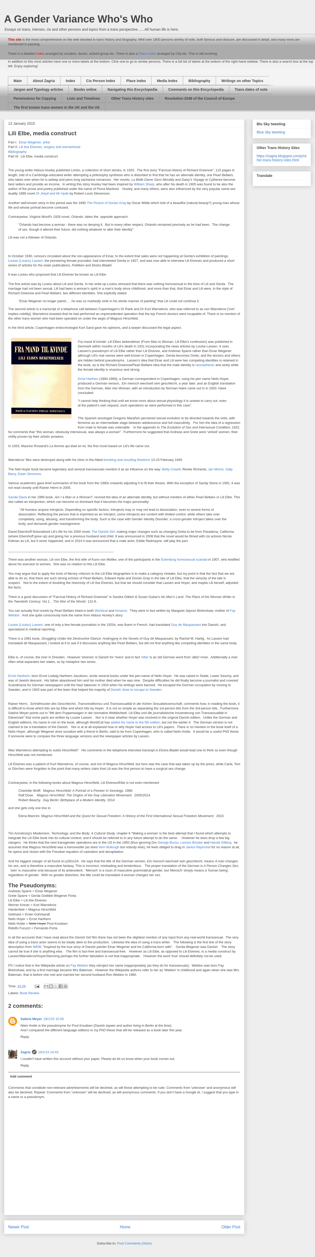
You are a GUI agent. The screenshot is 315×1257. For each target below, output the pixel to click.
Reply (24, 1037)
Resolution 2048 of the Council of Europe (200, 98)
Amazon (121, 611)
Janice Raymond (198, 847)
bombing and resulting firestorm (127, 460)
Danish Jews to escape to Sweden (136, 690)
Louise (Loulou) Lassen (25, 261)
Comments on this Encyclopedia (196, 89)
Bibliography (200, 81)
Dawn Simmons (29, 474)
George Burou (167, 842)
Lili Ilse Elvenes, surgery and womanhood (49, 147)
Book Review (29, 993)
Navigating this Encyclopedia (132, 89)
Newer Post (18, 1227)
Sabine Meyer (31, 1019)
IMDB (37, 947)
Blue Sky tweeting (271, 132)
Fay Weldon (79, 965)
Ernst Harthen (88, 379)
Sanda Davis (17, 497)
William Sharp (144, 184)
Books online (85, 89)
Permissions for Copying (35, 98)
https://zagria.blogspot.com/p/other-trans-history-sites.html (282, 158)
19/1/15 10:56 (54, 1019)
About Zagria (44, 81)
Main (18, 81)
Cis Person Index (100, 81)
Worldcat (102, 611)
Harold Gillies (220, 842)
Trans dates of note (251, 89)
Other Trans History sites (132, 98)
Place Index (147, 53)
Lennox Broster (191, 842)
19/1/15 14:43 (48, 1052)
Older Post (230, 1227)
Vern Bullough (109, 847)
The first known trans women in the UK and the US (57, 107)
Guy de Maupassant (186, 625)
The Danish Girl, (104, 532)
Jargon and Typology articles (38, 89)
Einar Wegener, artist (34, 142)
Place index (136, 81)
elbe (145, 657)
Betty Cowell (171, 469)
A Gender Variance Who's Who (78, 19)
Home (125, 1227)
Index (70, 81)
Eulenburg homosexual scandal (184, 559)
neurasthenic (205, 365)
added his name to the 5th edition (135, 722)
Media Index (167, 81)
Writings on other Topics (242, 81)
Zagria (25, 1052)
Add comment (21, 1076)
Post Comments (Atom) (134, 1243)
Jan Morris (216, 469)
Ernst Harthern (19, 676)
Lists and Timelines (83, 98)
